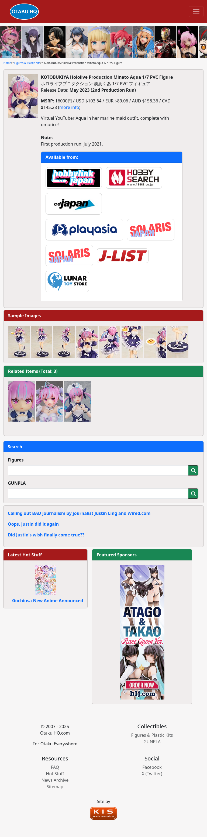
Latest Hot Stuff (25, 555)
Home (7, 63)
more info (69, 107)
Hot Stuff (55, 774)
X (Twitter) (152, 774)
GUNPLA (17, 483)
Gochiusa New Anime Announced (47, 601)
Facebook (152, 767)
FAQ (55, 767)
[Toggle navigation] (196, 11)
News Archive (55, 780)
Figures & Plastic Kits (27, 63)
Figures (16, 460)
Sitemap (55, 787)
